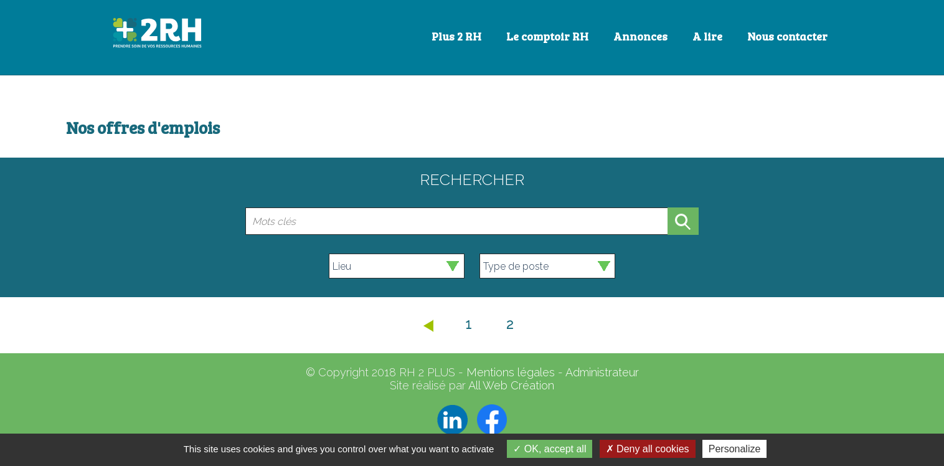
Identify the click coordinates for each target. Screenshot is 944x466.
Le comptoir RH (547, 36)
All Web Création (511, 385)
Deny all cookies (647, 449)
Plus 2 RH (456, 36)
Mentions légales (510, 372)
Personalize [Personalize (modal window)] (735, 449)
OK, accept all (549, 449)
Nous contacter (787, 36)
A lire (707, 36)
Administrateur (602, 372)
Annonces (640, 36)
